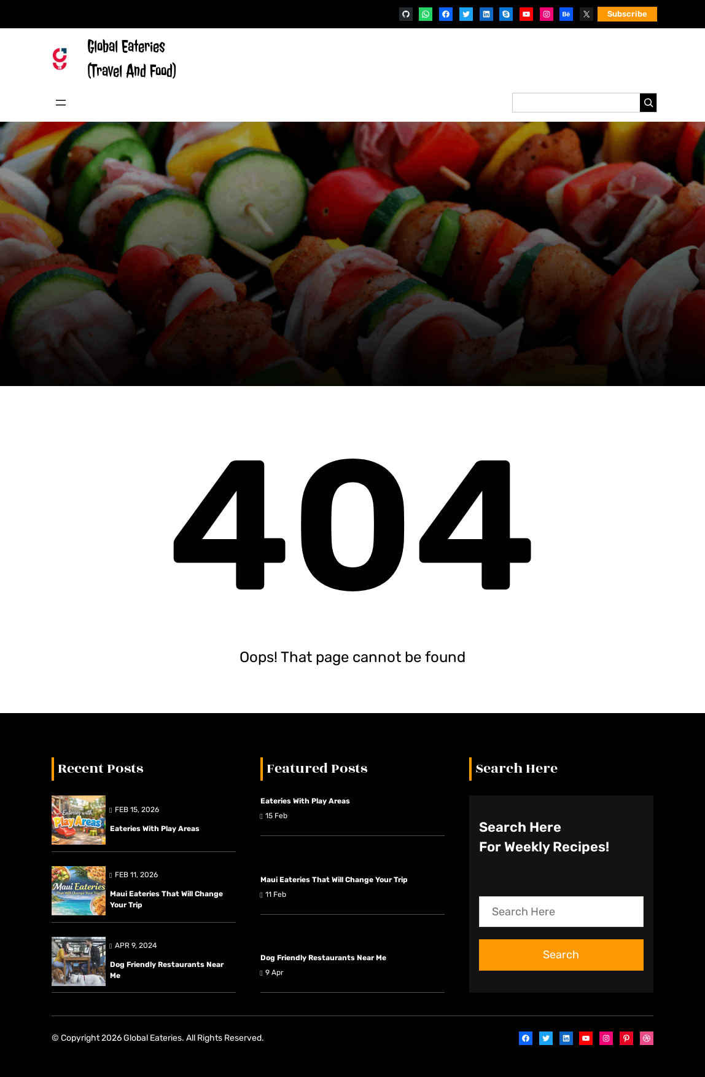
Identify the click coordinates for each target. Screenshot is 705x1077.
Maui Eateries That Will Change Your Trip (166, 899)
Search (561, 954)
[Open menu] (61, 103)
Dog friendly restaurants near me (167, 970)
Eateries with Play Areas (155, 828)
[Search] (648, 102)
